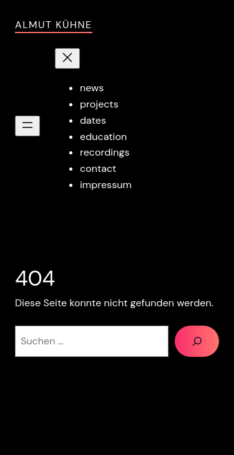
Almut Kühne (53, 24)
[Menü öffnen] (27, 126)
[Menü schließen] (67, 58)
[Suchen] (197, 341)
